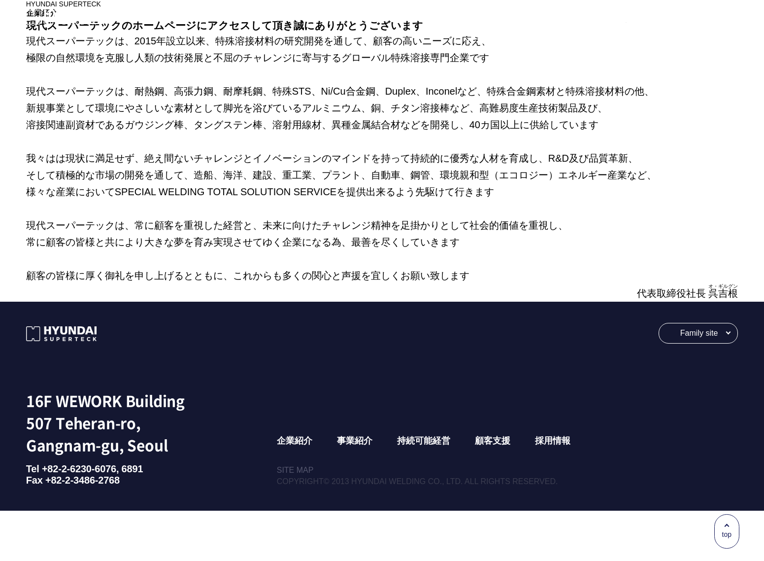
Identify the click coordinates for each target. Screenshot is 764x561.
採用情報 (552, 491)
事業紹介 (354, 491)
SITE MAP (295, 520)
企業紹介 (294, 491)
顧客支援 (492, 491)
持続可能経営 (423, 491)
